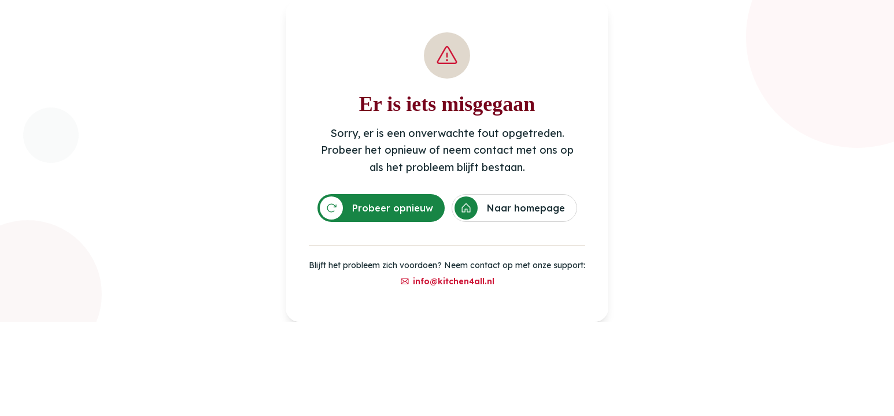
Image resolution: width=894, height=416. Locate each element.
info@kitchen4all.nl (447, 281)
